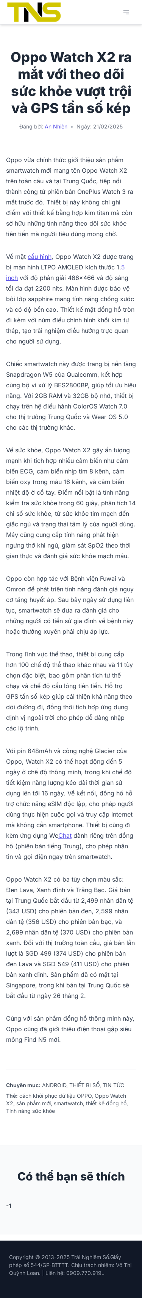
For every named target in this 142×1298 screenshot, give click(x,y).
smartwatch (68, 1103)
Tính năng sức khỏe (30, 1111)
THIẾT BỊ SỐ (84, 1085)
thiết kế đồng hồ (106, 1103)
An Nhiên (56, 126)
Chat (65, 835)
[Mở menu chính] (126, 12)
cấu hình (39, 256)
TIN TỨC (113, 1085)
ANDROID (54, 1085)
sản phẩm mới (33, 1103)
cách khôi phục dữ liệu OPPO (55, 1095)
